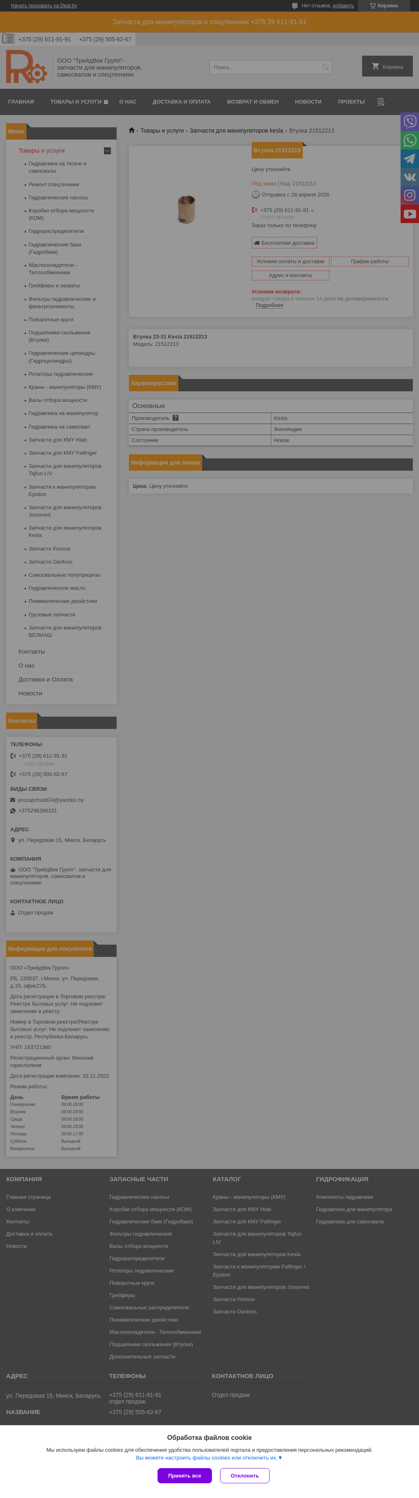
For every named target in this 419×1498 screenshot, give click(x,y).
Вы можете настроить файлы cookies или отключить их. (206, 1458)
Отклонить (245, 1476)
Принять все (184, 1476)
